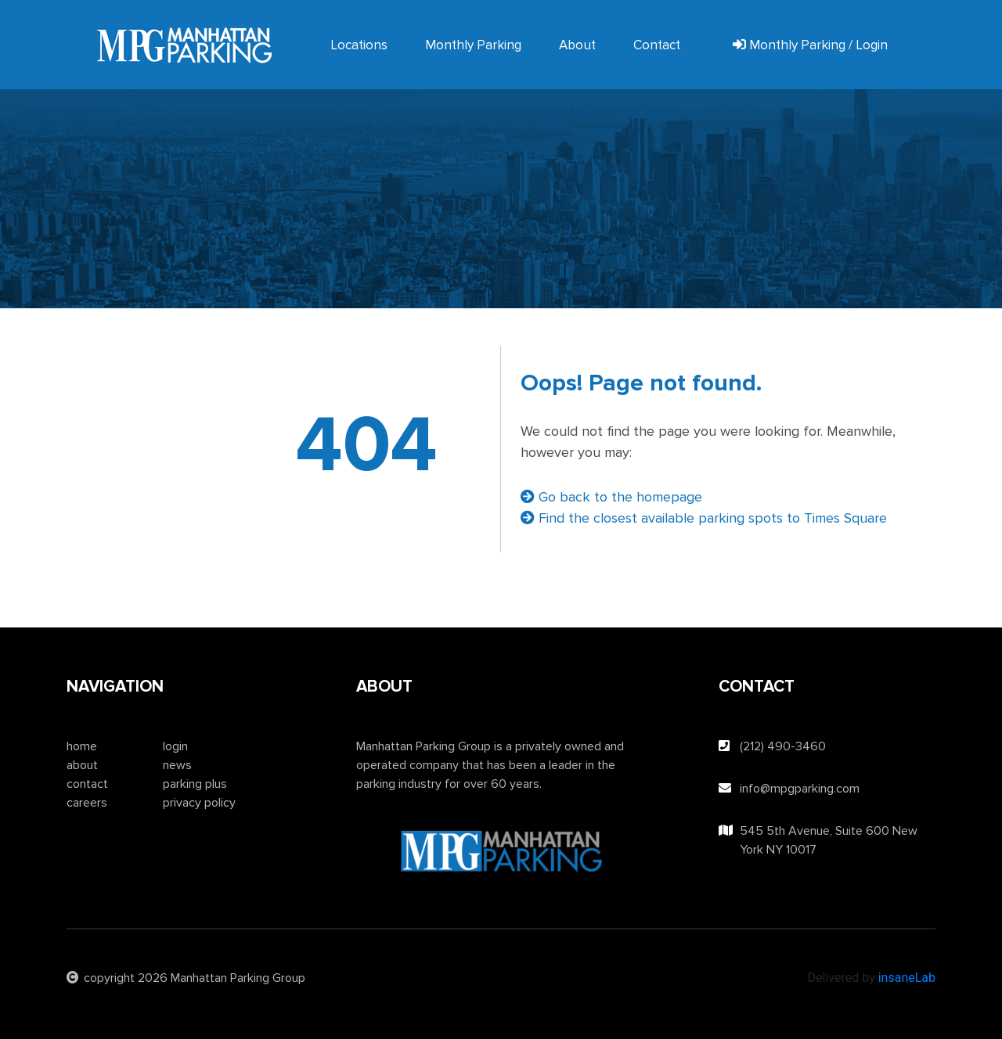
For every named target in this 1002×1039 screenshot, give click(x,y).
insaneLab (906, 977)
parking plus (195, 784)
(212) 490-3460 (783, 746)
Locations (358, 45)
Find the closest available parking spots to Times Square (704, 518)
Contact (656, 45)
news (177, 765)
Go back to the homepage (611, 496)
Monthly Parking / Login (810, 45)
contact (87, 784)
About (577, 45)
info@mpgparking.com (800, 788)
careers (87, 803)
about (82, 765)
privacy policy (199, 803)
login (175, 746)
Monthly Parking (473, 45)
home (82, 746)
